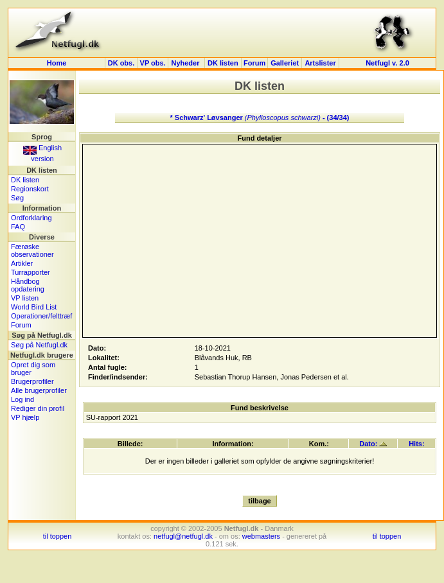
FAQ (18, 227)
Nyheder (186, 63)
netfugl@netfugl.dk (183, 536)
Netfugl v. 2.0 (387, 63)
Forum (254, 63)
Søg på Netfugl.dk (39, 345)
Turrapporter (30, 272)
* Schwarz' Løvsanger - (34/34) (260, 117)
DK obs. (121, 63)
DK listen (223, 63)
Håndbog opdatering (27, 285)
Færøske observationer (32, 250)
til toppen (57, 536)
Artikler (22, 263)
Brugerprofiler (32, 381)
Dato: (373, 444)
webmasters (261, 536)
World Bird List (34, 307)
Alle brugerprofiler (39, 390)
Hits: (416, 444)
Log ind (22, 399)
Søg (17, 198)
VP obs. (153, 63)
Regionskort (30, 189)
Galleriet (285, 63)
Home (57, 63)
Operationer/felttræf (41, 316)
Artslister (320, 63)
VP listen (25, 298)
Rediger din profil (37, 408)
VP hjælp (25, 417)
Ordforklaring (31, 218)
